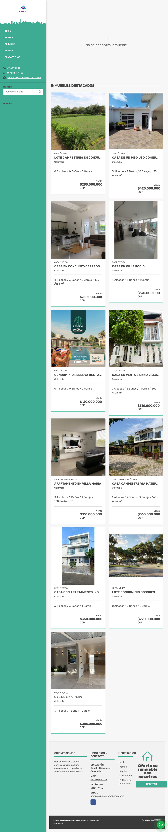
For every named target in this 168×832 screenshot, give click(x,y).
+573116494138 (15, 72)
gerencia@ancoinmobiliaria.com (24, 77)
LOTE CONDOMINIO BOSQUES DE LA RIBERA (136, 592)
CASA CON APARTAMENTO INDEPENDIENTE (78, 592)
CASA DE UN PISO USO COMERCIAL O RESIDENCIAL (136, 157)
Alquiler (10, 44)
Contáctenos (12, 57)
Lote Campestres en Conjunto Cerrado (78, 157)
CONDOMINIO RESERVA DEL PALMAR (78, 375)
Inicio (8, 31)
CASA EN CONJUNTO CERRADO (77, 266)
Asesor (9, 50)
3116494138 (13, 68)
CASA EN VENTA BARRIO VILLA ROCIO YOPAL (136, 375)
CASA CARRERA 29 (68, 697)
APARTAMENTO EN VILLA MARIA (77, 483)
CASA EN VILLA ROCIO (128, 266)
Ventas (9, 37)
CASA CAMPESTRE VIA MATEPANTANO (136, 483)
